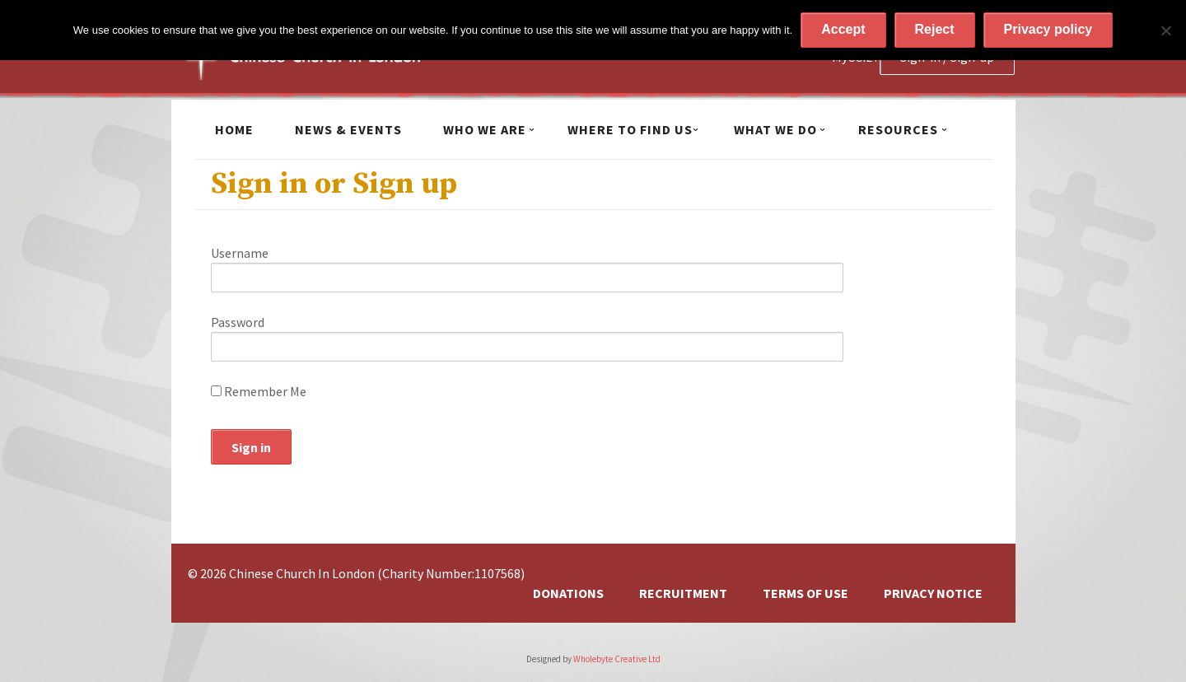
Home (234, 129)
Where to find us (630, 129)
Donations (568, 593)
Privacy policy (1048, 29)
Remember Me (258, 391)
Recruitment (683, 593)
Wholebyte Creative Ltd (617, 659)
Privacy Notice (933, 593)
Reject (935, 29)
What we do (775, 129)
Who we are (484, 129)
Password (237, 322)
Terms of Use (805, 593)
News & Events (348, 129)
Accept (843, 29)
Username (239, 253)
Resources (898, 129)
